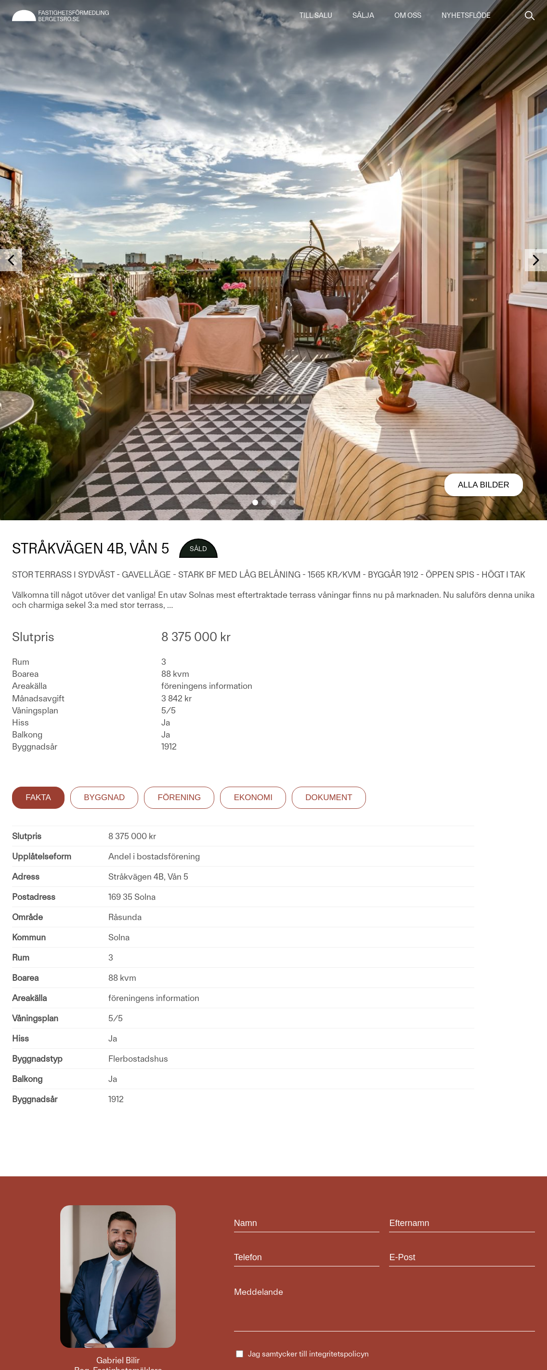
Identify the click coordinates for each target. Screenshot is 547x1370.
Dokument (328, 797)
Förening (179, 797)
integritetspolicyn (339, 1353)
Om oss (407, 15)
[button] (255, 502)
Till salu (316, 15)
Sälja (363, 15)
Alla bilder (483, 484)
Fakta (38, 797)
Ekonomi (253, 797)
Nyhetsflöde (466, 15)
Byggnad (104, 797)
